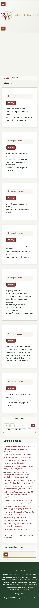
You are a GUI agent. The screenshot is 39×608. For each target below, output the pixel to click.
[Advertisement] (19, 53)
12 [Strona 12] (33, 425)
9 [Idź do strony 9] (22, 425)
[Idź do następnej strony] (24, 430)
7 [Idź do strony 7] (15, 425)
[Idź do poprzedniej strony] (11, 425)
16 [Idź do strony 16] (20, 430)
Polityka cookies (20, 570)
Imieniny (20, 96)
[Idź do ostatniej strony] (29, 430)
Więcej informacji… (23, 589)
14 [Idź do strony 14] (12, 430)
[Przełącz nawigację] (3, 4)
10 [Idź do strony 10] (25, 425)
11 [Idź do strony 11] (29, 425)
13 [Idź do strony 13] (9, 430)
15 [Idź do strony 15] (16, 430)
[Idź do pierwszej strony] (6, 425)
